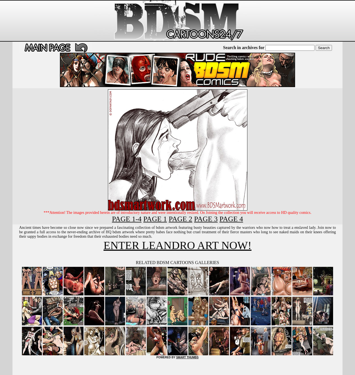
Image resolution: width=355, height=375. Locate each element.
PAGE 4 (231, 219)
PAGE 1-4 (127, 219)
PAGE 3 (206, 219)
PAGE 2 (180, 219)
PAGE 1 (155, 219)
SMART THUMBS (187, 357)
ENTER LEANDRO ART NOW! (177, 245)
